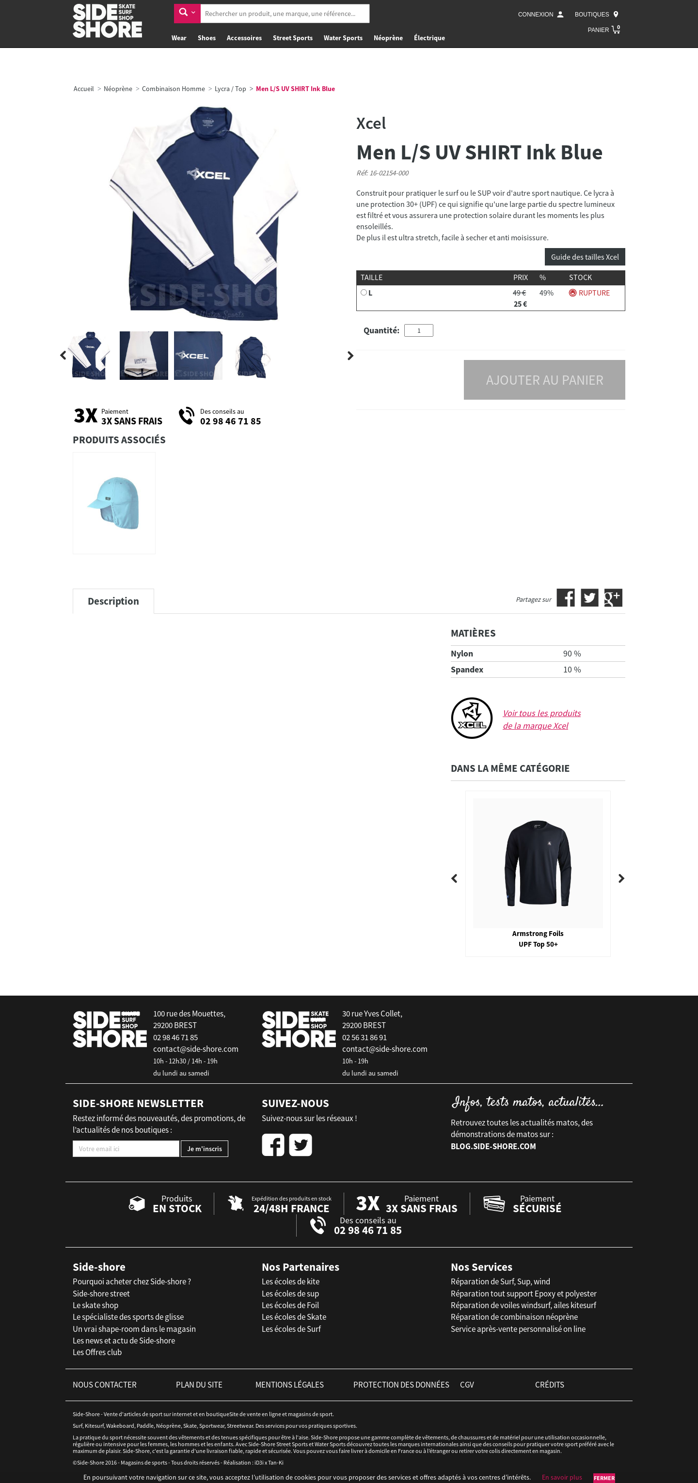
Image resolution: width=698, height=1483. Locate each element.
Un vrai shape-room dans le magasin (134, 1329)
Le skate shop (95, 1305)
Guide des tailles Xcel (585, 257)
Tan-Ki (276, 1462)
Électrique (429, 37)
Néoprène (388, 37)
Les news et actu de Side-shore (124, 1340)
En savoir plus (562, 1477)
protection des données (401, 1384)
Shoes (207, 37)
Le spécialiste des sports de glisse (128, 1316)
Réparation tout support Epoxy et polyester (524, 1293)
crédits (549, 1384)
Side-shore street (101, 1293)
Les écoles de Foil (290, 1305)
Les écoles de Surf (291, 1329)
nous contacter (105, 1384)
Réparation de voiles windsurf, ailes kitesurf (523, 1305)
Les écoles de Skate (294, 1316)
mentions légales (289, 1384)
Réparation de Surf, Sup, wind (500, 1281)
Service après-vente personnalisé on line (518, 1329)
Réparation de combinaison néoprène (514, 1316)
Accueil (84, 88)
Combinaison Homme (173, 88)
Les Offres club (97, 1352)
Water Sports (343, 37)
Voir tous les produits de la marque (542, 719)
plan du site (199, 1384)
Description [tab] (113, 601)
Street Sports (293, 37)
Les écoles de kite (290, 1281)
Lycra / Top (230, 88)
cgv (467, 1384)
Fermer (604, 1478)
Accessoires (244, 37)
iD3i (259, 1462)
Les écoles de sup (290, 1293)
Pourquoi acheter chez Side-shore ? (132, 1281)
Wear (179, 37)
